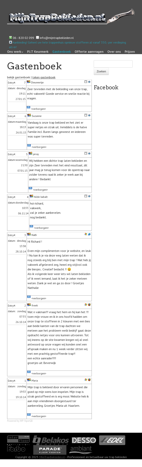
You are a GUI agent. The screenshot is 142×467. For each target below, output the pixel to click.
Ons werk (14, 51)
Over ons (114, 51)
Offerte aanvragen (89, 51)
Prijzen (130, 51)
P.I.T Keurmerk (37, 51)
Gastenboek (61, 51)
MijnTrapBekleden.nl (52, 457)
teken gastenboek (43, 77)
